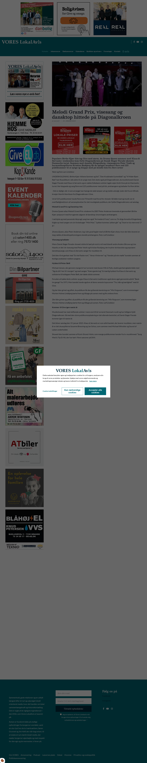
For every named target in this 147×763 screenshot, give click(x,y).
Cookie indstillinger (50, 391)
